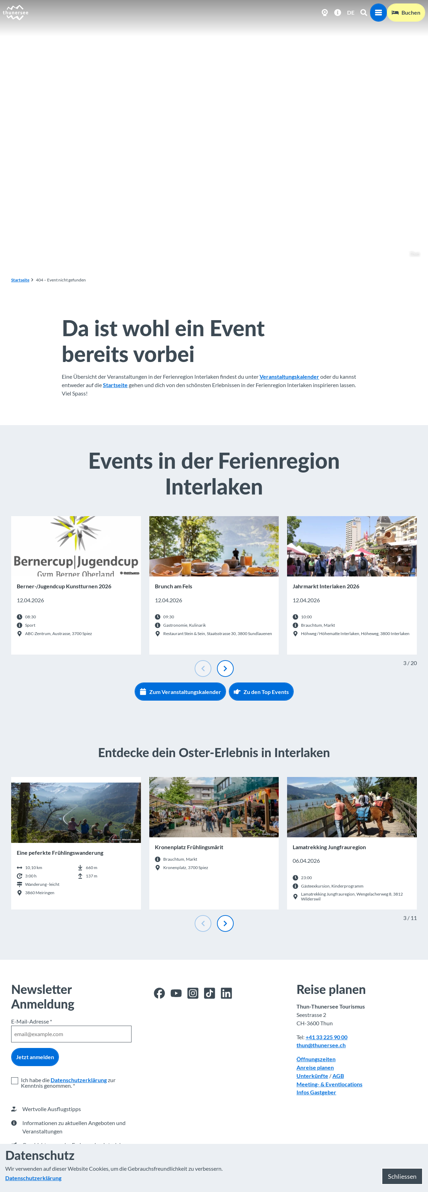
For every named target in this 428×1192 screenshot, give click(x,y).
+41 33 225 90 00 (326, 1037)
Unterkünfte (312, 1075)
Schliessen (402, 1176)
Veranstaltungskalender (289, 376)
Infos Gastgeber (316, 1092)
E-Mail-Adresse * (31, 1021)
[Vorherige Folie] (203, 668)
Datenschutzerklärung (79, 1080)
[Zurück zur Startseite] (16, 12)
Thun (411, 253)
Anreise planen (315, 1067)
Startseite (20, 279)
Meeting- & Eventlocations (329, 1084)
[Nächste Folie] (225, 668)
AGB (338, 1075)
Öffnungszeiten (316, 1059)
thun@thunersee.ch (321, 1045)
